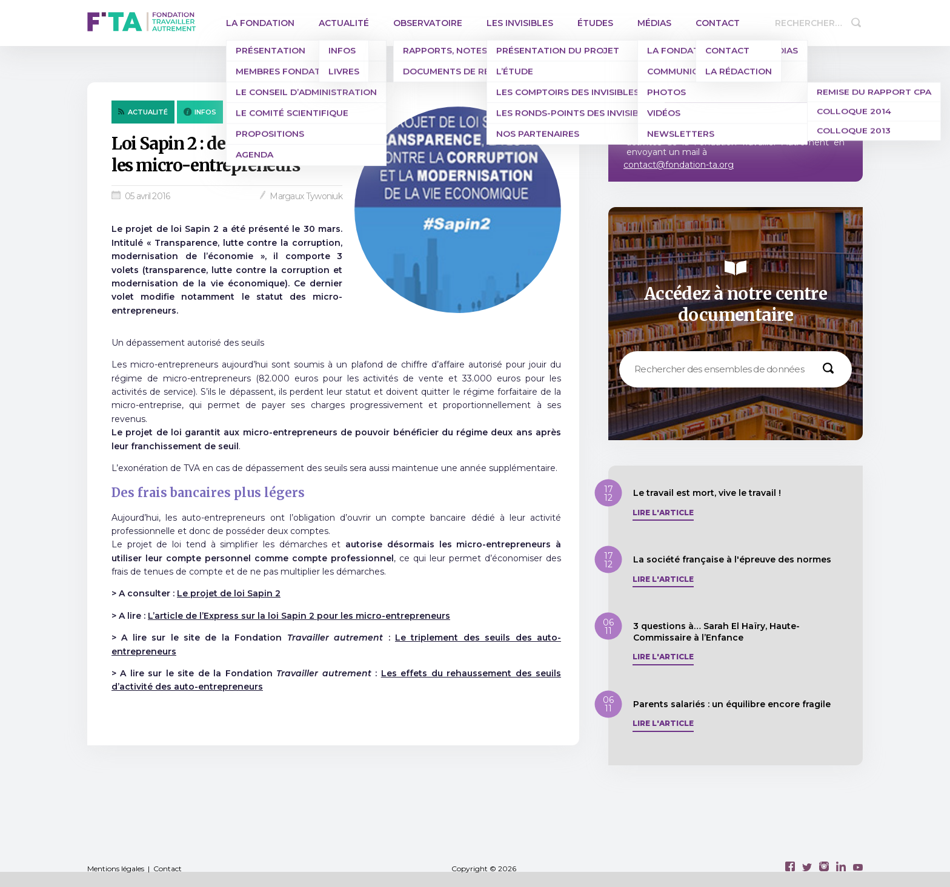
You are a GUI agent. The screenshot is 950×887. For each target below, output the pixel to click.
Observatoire (427, 23)
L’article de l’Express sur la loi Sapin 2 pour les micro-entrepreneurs (299, 615)
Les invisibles (520, 23)
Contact (718, 23)
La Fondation (260, 23)
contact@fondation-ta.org (678, 164)
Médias (654, 23)
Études (595, 23)
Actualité (344, 23)
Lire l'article (663, 513)
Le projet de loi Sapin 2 (229, 593)
